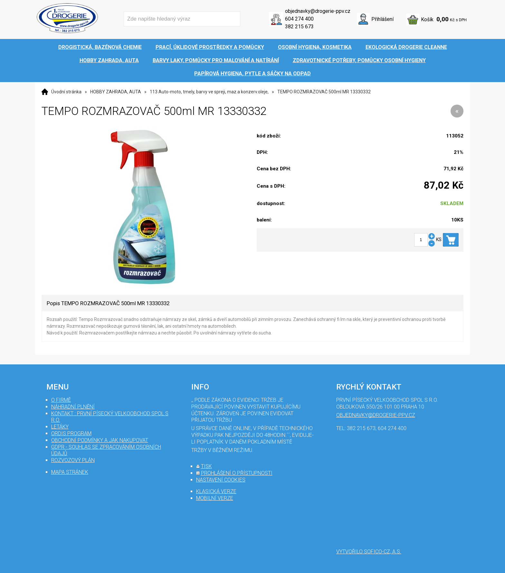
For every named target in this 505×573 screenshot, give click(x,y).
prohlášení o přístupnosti (236, 473)
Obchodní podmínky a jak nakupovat (99, 440)
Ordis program (71, 433)
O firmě (61, 400)
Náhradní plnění (73, 407)
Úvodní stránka (66, 91)
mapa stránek (69, 472)
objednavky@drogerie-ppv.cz (317, 11)
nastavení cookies (220, 480)
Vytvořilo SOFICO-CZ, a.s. (368, 552)
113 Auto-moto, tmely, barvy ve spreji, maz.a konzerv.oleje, (209, 91)
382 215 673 (299, 26)
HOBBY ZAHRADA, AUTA (115, 91)
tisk (206, 466)
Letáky (60, 427)
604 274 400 (299, 19)
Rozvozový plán (73, 460)
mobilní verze (214, 498)
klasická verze (216, 491)
